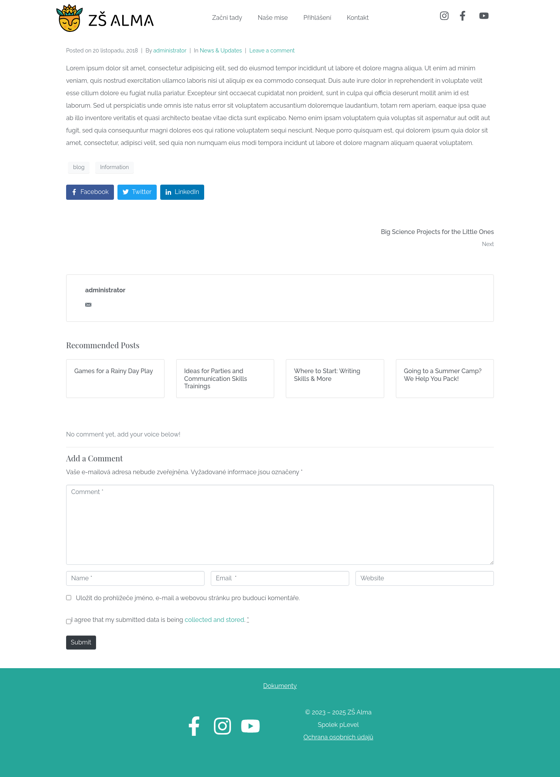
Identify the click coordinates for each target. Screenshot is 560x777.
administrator (169, 50)
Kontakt (358, 17)
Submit (81, 642)
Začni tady (227, 17)
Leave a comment (272, 50)
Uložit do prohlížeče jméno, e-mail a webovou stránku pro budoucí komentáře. (188, 598)
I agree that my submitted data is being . (160, 619)
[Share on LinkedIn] (182, 192)
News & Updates (221, 50)
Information (114, 167)
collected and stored (214, 619)
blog (78, 167)
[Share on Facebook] (90, 192)
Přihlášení (317, 17)
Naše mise (273, 17)
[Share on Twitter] (137, 192)
